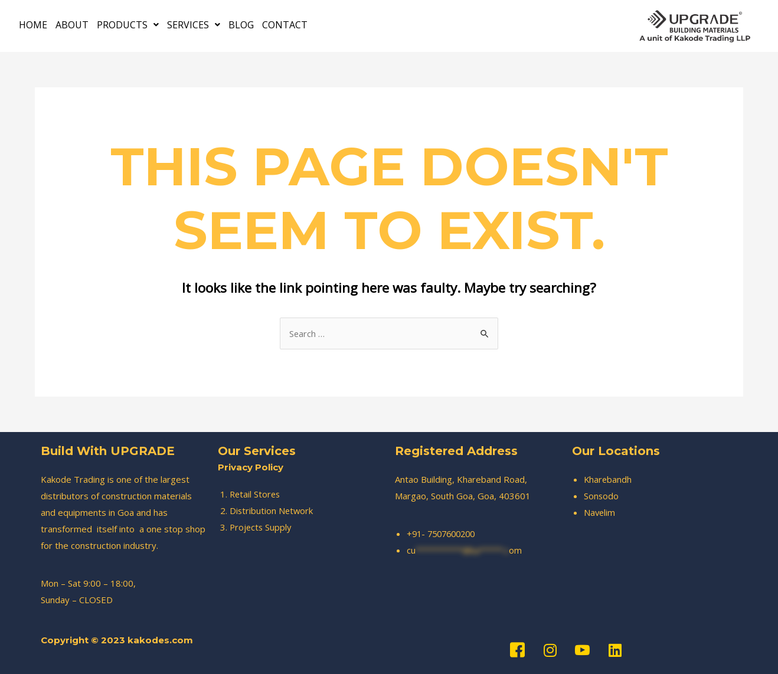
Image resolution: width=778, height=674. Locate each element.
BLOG (241, 24)
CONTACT (285, 24)
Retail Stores (256, 494)
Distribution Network (272, 510)
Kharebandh (608, 479)
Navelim (600, 512)
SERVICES (193, 24)
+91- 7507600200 (444, 533)
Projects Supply (261, 527)
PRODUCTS (128, 24)
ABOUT (72, 24)
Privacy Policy (250, 467)
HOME (33, 24)
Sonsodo (601, 496)
